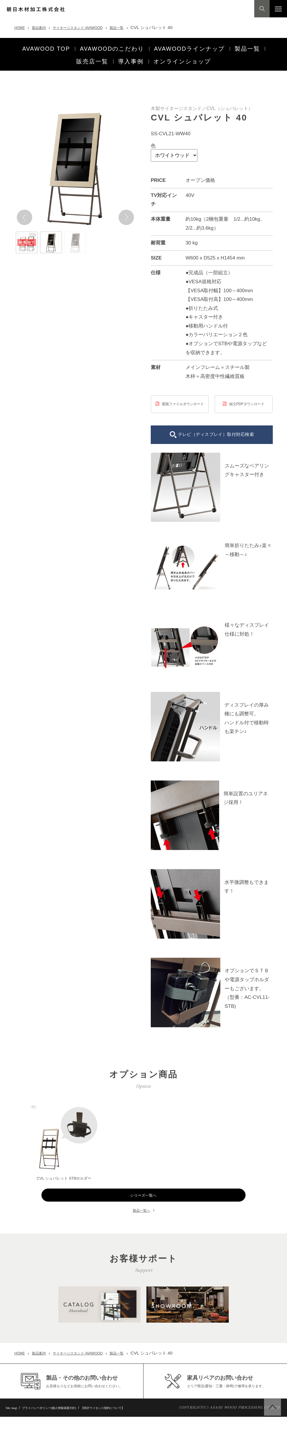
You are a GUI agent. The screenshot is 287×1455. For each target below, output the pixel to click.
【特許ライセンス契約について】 (129, 1446)
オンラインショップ (182, 55)
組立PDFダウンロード (247, 397)
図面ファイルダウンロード (183, 400)
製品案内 (43, 27)
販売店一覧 (92, 55)
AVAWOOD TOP (45, 46)
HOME (21, 27)
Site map (13, 1446)
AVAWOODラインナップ (188, 46)
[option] (75, 159)
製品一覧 (137, 27)
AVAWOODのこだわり (111, 46)
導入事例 (131, 55)
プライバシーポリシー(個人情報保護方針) (61, 1446)
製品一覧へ (141, 1217)
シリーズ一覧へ (143, 1202)
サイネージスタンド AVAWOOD (90, 27)
